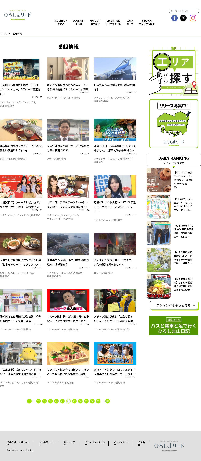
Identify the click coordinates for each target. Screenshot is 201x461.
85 (86, 401)
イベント (4, 102)
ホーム (3, 33)
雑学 (12, 105)
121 (107, 401)
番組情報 (17, 33)
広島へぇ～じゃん (19, 382)
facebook (174, 18)
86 (92, 401)
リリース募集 (69, 443)
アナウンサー (101, 98)
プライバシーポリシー (95, 443)
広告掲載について (47, 443)
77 (38, 401)
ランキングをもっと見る (174, 305)
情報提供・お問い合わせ (18, 443)
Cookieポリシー (121, 443)
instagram (193, 18)
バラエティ (114, 159)
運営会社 (141, 443)
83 (74, 401)
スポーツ (51, 159)
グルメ (50, 98)
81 (62, 401)
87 (98, 401)
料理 (10, 159)
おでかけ (65, 215)
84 (80, 401)
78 (44, 401)
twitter (183, 18)
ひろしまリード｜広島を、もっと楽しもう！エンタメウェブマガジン (18, 15)
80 (56, 401)
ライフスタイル (27, 102)
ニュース (14, 102)
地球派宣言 (123, 98)
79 (50, 401)
